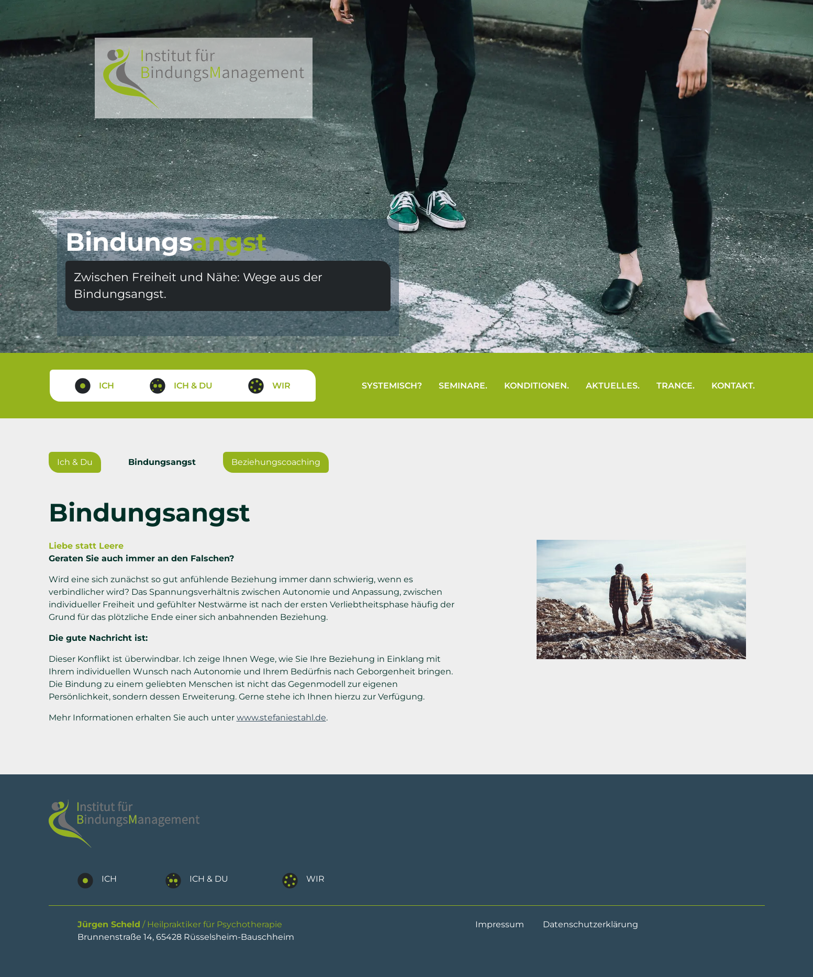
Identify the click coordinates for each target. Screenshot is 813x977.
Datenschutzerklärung (590, 924)
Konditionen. (536, 386)
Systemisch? (392, 386)
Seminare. (463, 386)
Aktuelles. (613, 386)
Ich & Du (75, 462)
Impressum (499, 924)
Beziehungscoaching (275, 462)
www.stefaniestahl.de (281, 718)
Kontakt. (733, 386)
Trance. (675, 386)
